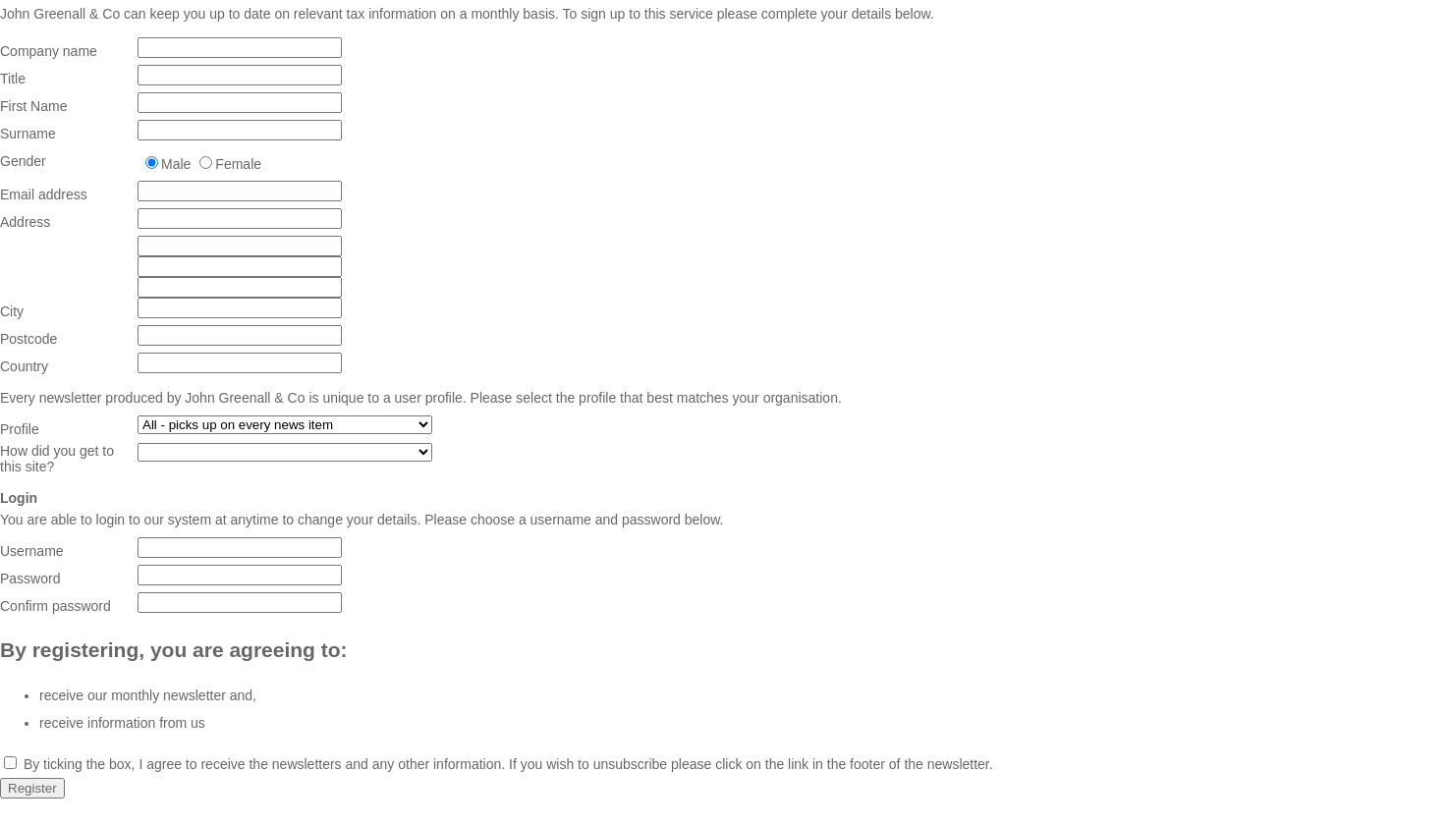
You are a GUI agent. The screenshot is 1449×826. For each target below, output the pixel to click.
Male (176, 164)
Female (238, 164)
